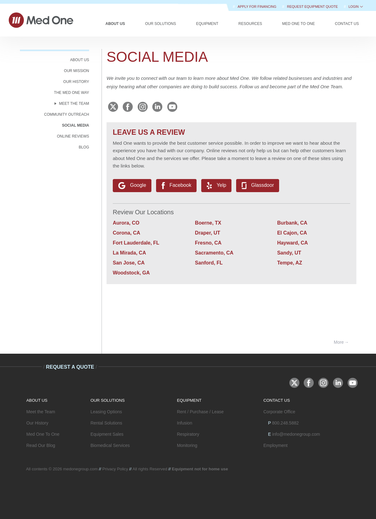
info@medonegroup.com (296, 434)
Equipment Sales (106, 434)
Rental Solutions (106, 422)
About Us (115, 24)
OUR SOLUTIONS (107, 400)
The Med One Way (71, 92)
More (339, 342)
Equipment (207, 24)
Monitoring (187, 445)
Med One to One (298, 24)
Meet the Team (40, 411)
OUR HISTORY (76, 82)
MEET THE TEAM (74, 103)
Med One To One (42, 434)
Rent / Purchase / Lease (200, 411)
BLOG (84, 147)
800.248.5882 (285, 422)
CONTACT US (276, 400)
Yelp (216, 185)
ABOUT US (79, 60)
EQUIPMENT (189, 400)
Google (132, 185)
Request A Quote (70, 367)
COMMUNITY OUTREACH (66, 114)
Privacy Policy (115, 469)
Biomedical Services (110, 445)
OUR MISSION (76, 71)
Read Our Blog (40, 445)
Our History (37, 422)
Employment (275, 445)
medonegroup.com (80, 469)
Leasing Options (106, 411)
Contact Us (347, 24)
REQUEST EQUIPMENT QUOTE (313, 6)
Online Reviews (73, 136)
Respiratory (188, 434)
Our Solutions (160, 24)
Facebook (176, 185)
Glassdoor (257, 185)
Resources (250, 24)
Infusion (184, 422)
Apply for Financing (257, 6)
